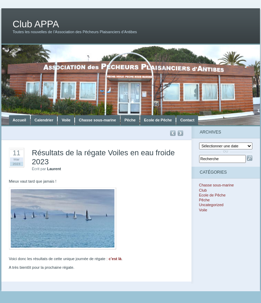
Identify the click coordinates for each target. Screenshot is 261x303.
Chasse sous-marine (97, 120)
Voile (66, 120)
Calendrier (44, 120)
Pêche (130, 120)
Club (203, 190)
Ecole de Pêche (158, 120)
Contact (187, 120)
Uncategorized (211, 205)
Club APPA (36, 24)
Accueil (19, 120)
